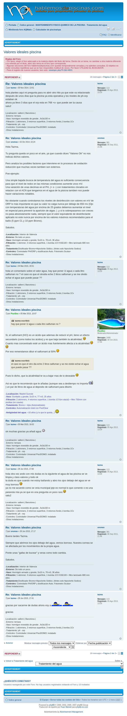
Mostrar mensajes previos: (49, 643)
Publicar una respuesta (12, 77)
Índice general (27, 25)
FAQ (105, 35)
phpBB (52, 705)
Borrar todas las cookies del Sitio (65, 700)
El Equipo (44, 700)
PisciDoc (14, 314)
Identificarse (116, 35)
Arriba (120, 133)
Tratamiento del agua (97, 25)
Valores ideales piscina (22, 52)
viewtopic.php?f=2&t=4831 (61, 70)
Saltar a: (118, 661)
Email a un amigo (113, 29)
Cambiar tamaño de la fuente (118, 29)
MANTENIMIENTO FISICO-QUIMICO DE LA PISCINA (60, 25)
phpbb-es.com (82, 707)
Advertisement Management (71, 712)
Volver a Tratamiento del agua (19, 661)
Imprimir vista (108, 29)
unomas (14, 142)
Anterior (9, 643)
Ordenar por (94, 643)
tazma (13, 88)
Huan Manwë (66, 707)
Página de (109, 77)
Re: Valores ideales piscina (26, 84)
